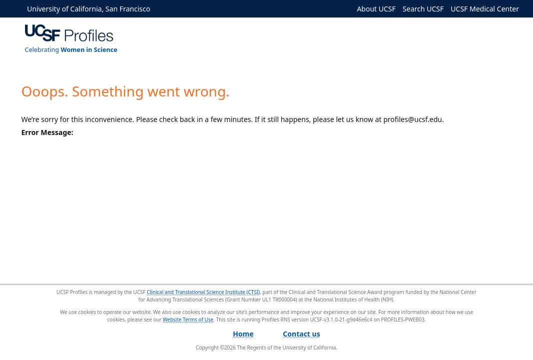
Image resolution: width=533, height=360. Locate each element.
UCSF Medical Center (485, 9)
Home (243, 333)
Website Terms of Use (188, 319)
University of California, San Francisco (88, 9)
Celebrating (71, 50)
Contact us (301, 333)
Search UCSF (423, 9)
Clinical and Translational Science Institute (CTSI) (203, 292)
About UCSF (376, 9)
